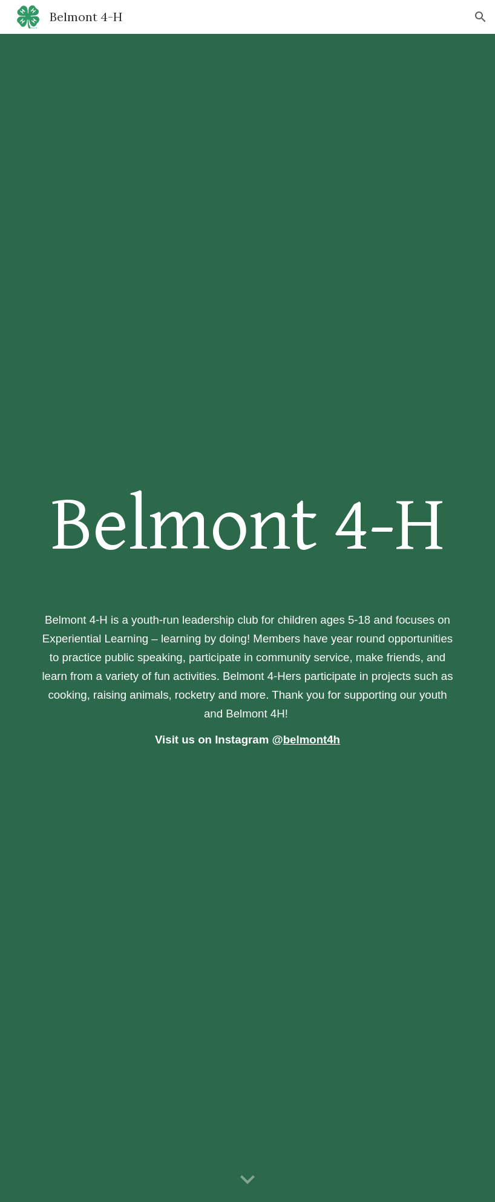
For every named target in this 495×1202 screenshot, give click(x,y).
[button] (480, 16)
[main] (247, 526)
